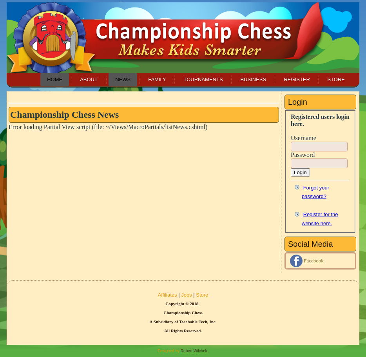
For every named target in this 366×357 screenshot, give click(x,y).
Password (303, 154)
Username (303, 138)
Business (253, 79)
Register (297, 79)
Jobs (186, 295)
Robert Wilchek (194, 351)
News (122, 79)
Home (54, 79)
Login (300, 172)
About (89, 79)
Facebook (314, 261)
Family (157, 79)
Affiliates (167, 295)
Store (336, 79)
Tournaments (203, 79)
